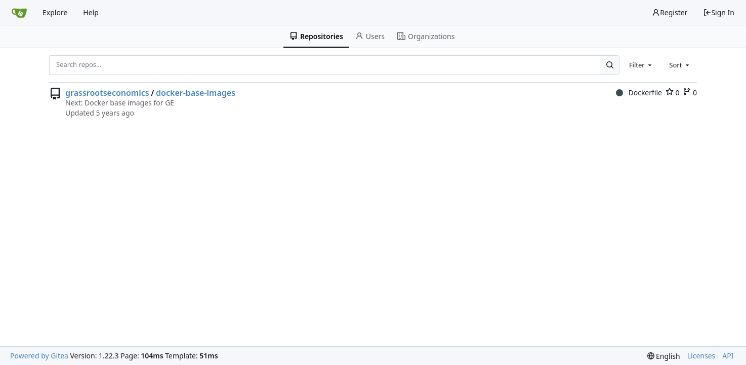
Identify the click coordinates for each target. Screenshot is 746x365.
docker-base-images (195, 93)
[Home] (19, 13)
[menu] (663, 356)
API (727, 355)
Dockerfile (639, 92)
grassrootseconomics (107, 93)
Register (669, 12)
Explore (55, 12)
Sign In (718, 12)
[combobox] (641, 65)
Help (91, 12)
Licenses (701, 355)
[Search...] (609, 65)
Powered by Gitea (39, 355)
